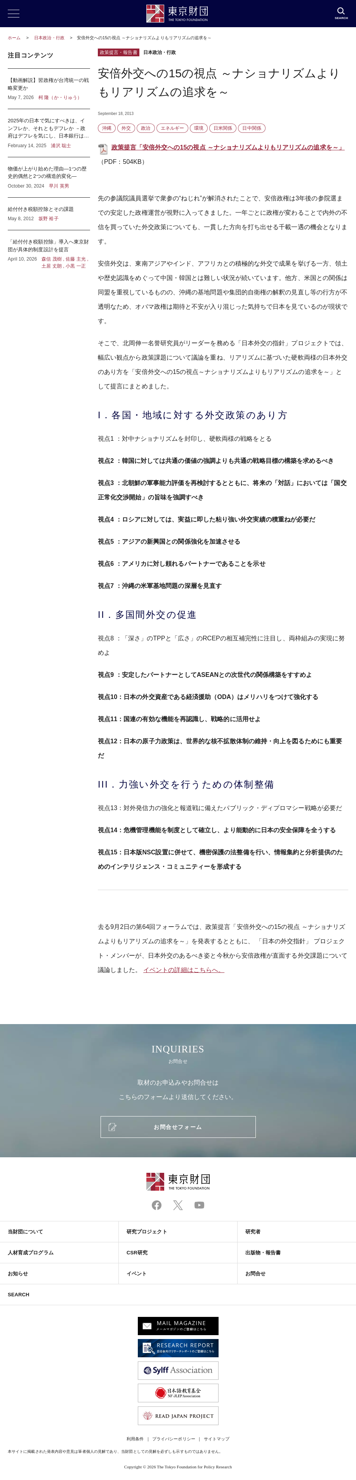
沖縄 (106, 128)
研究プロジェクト (147, 1232)
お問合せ (255, 1274)
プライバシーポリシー (173, 1439)
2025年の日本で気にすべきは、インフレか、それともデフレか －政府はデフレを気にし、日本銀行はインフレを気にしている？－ (49, 133)
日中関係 (251, 128)
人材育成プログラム (31, 1253)
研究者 (252, 1232)
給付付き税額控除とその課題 (49, 214)
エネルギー (172, 128)
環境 (198, 128)
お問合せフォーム (178, 1127)
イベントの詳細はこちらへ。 (183, 970)
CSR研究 (137, 1253)
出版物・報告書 (263, 1253)
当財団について (25, 1232)
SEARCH (18, 1294)
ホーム (14, 37)
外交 (126, 128)
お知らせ (18, 1274)
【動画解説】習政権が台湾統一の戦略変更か (49, 89)
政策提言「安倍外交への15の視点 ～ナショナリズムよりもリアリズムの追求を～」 (228, 147)
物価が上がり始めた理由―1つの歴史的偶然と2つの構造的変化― (49, 177)
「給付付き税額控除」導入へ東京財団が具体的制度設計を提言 (49, 250)
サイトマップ (216, 1439)
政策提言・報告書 (118, 52)
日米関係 (223, 128)
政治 (145, 128)
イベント (137, 1274)
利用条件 (135, 1439)
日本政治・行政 (50, 37)
